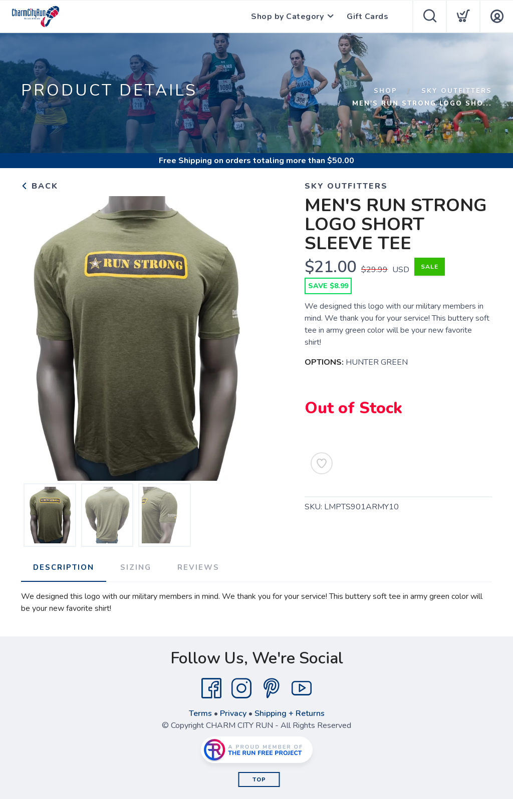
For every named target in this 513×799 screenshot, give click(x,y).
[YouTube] (302, 688)
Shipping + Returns (289, 713)
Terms (200, 713)
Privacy (233, 713)
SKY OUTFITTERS (456, 91)
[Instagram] (241, 688)
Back (39, 186)
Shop (385, 91)
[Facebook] (211, 688)
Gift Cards (367, 16)
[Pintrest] (271, 688)
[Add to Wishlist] (322, 463)
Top (259, 779)
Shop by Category (287, 16)
